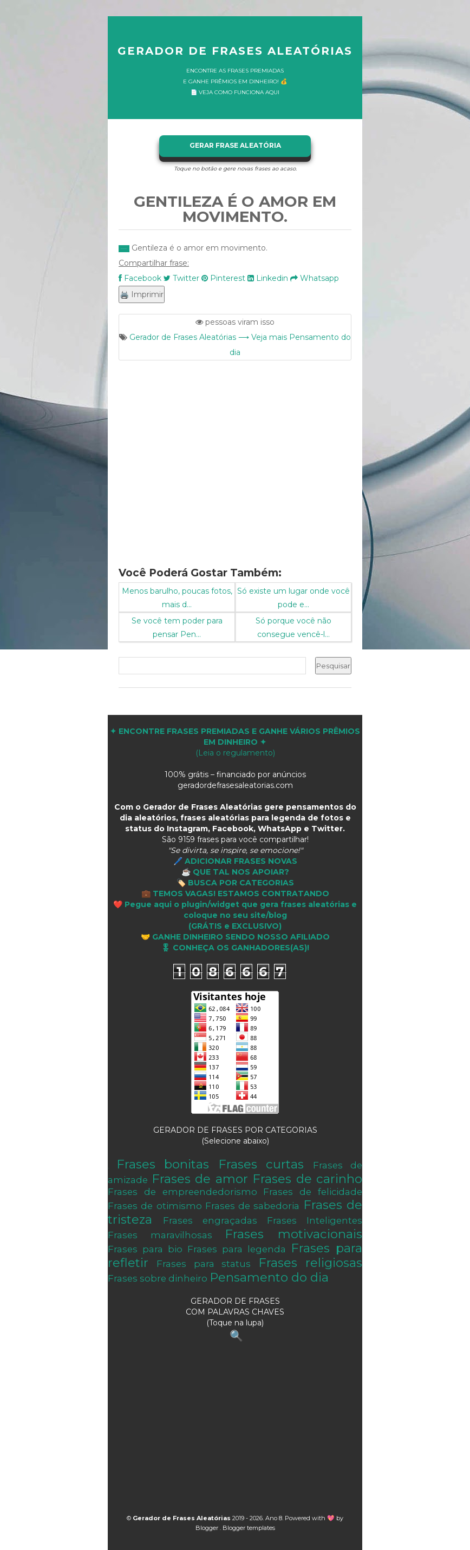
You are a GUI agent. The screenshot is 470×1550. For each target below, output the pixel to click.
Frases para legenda (236, 1249)
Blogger (207, 1528)
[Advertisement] (235, 456)
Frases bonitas (163, 1164)
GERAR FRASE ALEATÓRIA (235, 145)
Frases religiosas (310, 1262)
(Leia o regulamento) (235, 742)
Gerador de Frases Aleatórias (235, 50)
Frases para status (203, 1263)
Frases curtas (261, 1164)
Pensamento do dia (269, 1277)
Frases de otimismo (155, 1205)
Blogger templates (249, 1528)
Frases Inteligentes (314, 1220)
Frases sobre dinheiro (157, 1278)
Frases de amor (200, 1178)
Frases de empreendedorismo (182, 1191)
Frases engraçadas (210, 1220)
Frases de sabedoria (252, 1205)
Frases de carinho (307, 1178)
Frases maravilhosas (160, 1235)
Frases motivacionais (293, 1234)
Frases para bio (145, 1249)
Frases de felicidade (312, 1191)
